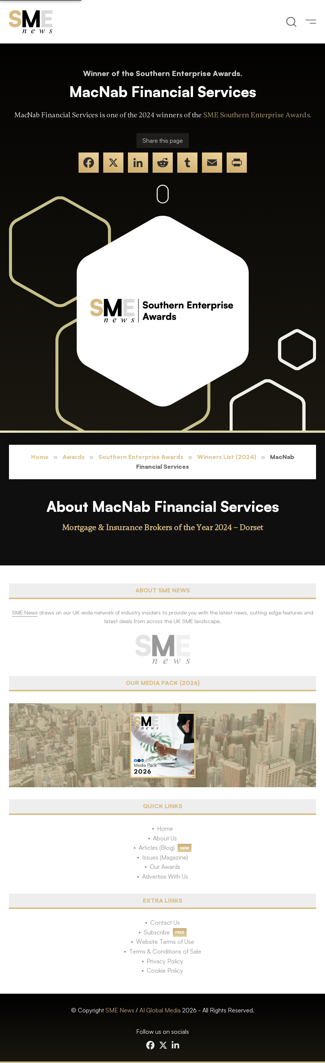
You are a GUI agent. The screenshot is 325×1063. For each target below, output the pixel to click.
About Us (165, 838)
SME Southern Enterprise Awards (256, 115)
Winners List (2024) (226, 456)
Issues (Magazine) (165, 857)
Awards (73, 456)
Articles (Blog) (157, 847)
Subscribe (157, 932)
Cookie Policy (165, 970)
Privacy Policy (165, 961)
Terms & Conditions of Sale (165, 951)
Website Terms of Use (165, 941)
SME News (119, 1010)
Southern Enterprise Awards (140, 456)
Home (40, 456)
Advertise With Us (165, 876)
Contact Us (165, 922)
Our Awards (165, 866)
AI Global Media (160, 1010)
